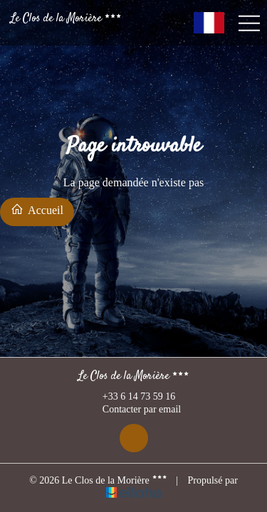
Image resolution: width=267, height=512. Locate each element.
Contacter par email (133, 410)
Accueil (37, 209)
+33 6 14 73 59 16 (130, 396)
